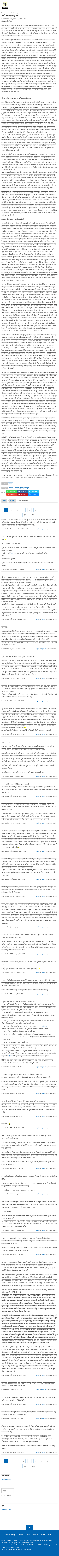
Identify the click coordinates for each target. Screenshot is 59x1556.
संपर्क (31, 1542)
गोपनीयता (18, 1542)
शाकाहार (11, 488)
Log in (4, 500)
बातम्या (43, 1534)
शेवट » (33, 515)
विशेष (28, 1534)
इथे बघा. (44, 1026)
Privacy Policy (15, 1549)
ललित (10, 484)
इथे (6, 553)
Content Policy (26, 1549)
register (12, 500)
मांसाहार (17, 488)
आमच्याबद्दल (25, 1542)
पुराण (21, 488)
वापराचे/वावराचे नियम (7, 1542)
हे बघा (10, 1055)
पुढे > (25, 515)
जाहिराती (35, 1534)
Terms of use (5, 1549)
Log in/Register (6, 1479)
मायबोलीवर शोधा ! (6, 1509)
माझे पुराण (26, 488)
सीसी (49, 1534)
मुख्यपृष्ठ (9, 13)
